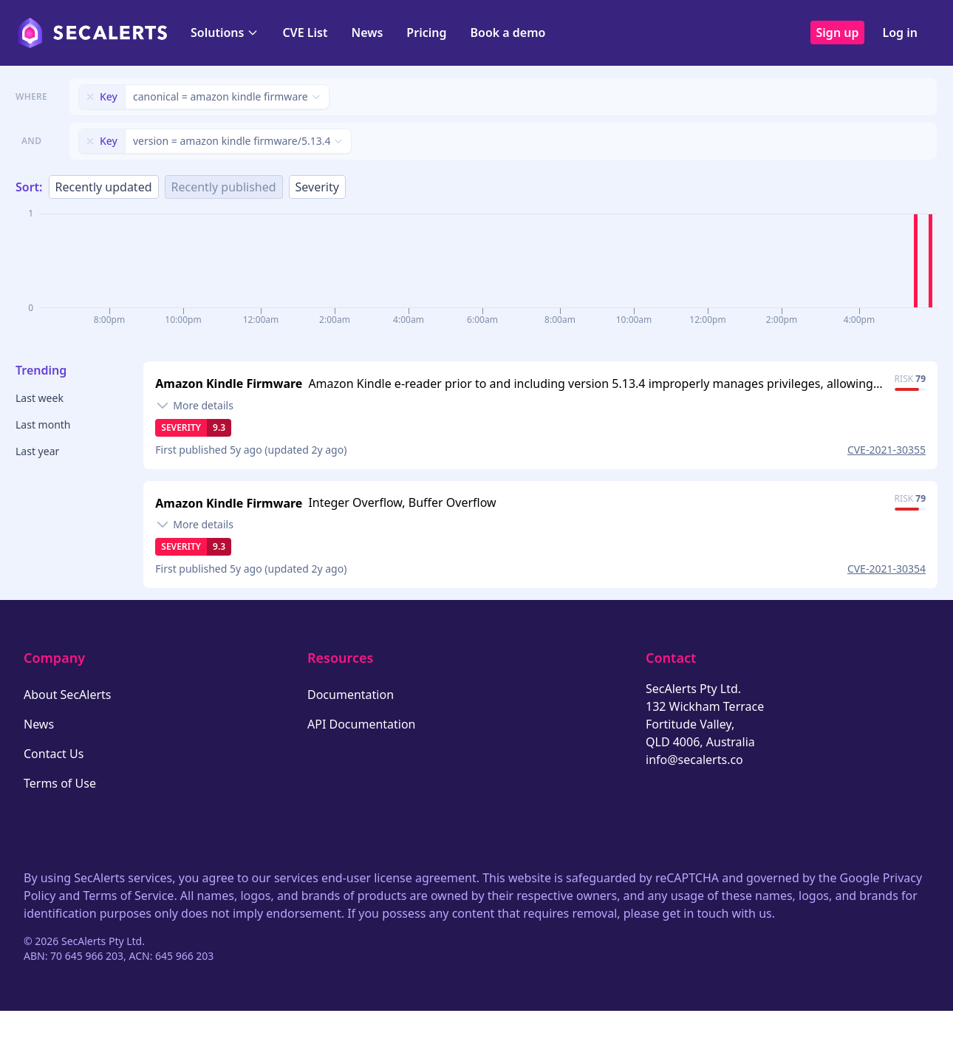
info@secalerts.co (694, 759)
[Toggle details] (194, 405)
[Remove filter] (90, 96)
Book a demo (507, 32)
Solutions (225, 32)
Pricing (426, 32)
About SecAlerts (67, 694)
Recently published (223, 187)
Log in (900, 32)
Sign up (837, 32)
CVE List (304, 32)
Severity (317, 187)
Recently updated (103, 187)
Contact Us (53, 754)
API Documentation (361, 724)
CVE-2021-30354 (886, 569)
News (367, 32)
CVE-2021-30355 (886, 450)
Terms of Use (60, 783)
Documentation (350, 694)
